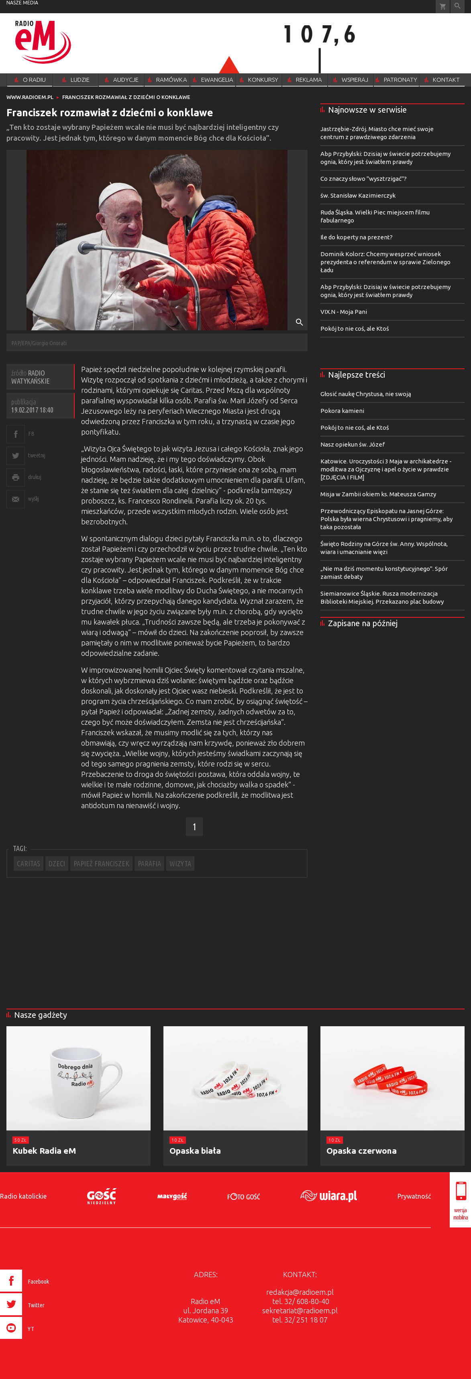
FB (31, 433)
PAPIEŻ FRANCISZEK (101, 863)
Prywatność (414, 1196)
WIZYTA (180, 863)
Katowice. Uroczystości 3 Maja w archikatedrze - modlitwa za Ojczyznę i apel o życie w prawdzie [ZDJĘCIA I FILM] (386, 469)
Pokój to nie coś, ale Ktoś (354, 328)
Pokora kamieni (342, 410)
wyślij (33, 498)
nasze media (22, 2)
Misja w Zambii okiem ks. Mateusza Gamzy (378, 494)
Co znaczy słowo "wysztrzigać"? (363, 178)
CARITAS (28, 863)
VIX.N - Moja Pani (343, 311)
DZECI (57, 863)
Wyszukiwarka (458, 6)
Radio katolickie (23, 1196)
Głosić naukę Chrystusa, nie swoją (365, 393)
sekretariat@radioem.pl (300, 1310)
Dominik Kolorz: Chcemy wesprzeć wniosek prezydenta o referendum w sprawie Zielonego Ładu (385, 262)
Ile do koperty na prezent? (356, 237)
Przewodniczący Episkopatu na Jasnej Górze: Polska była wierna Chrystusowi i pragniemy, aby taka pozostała (386, 519)
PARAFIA (149, 863)
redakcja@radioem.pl (300, 1292)
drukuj (34, 476)
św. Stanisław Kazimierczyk (358, 195)
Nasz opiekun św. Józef (352, 444)
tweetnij (36, 455)
